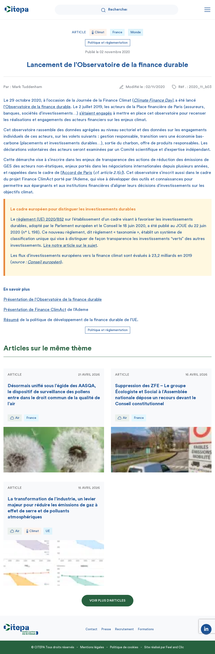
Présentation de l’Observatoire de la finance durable (52, 299)
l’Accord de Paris (76, 172)
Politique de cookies (124, 647)
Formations (146, 629)
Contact (91, 629)
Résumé (11, 320)
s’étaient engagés (95, 113)
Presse (106, 629)
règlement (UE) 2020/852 (40, 219)
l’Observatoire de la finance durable (37, 107)
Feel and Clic (175, 647)
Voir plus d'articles (107, 600)
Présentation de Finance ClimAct (34, 309)
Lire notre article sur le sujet (70, 245)
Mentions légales (92, 647)
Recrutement (124, 629)
